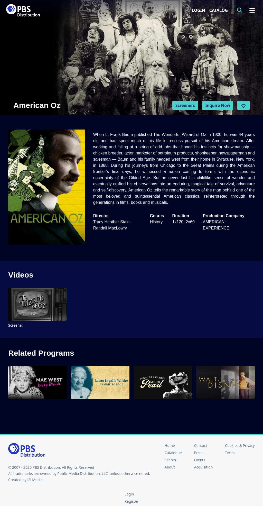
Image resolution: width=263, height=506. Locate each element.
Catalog (218, 10)
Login (198, 10)
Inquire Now (217, 105)
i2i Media (35, 479)
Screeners (185, 105)
